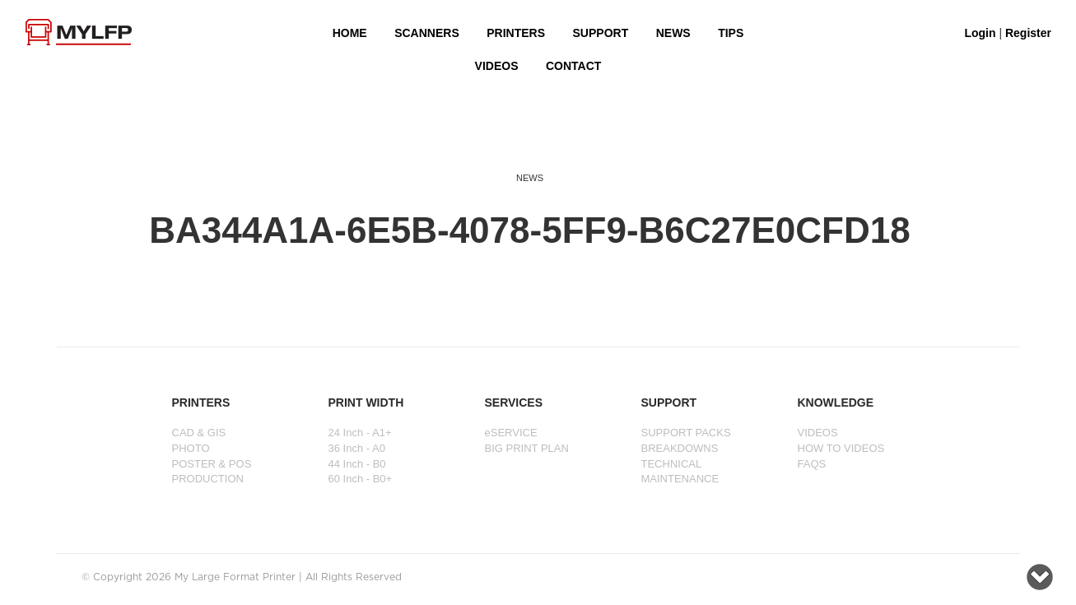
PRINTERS (516, 33)
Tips (730, 33)
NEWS (673, 33)
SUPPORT (601, 33)
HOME (350, 33)
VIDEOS (497, 65)
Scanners (426, 33)
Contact (573, 65)
